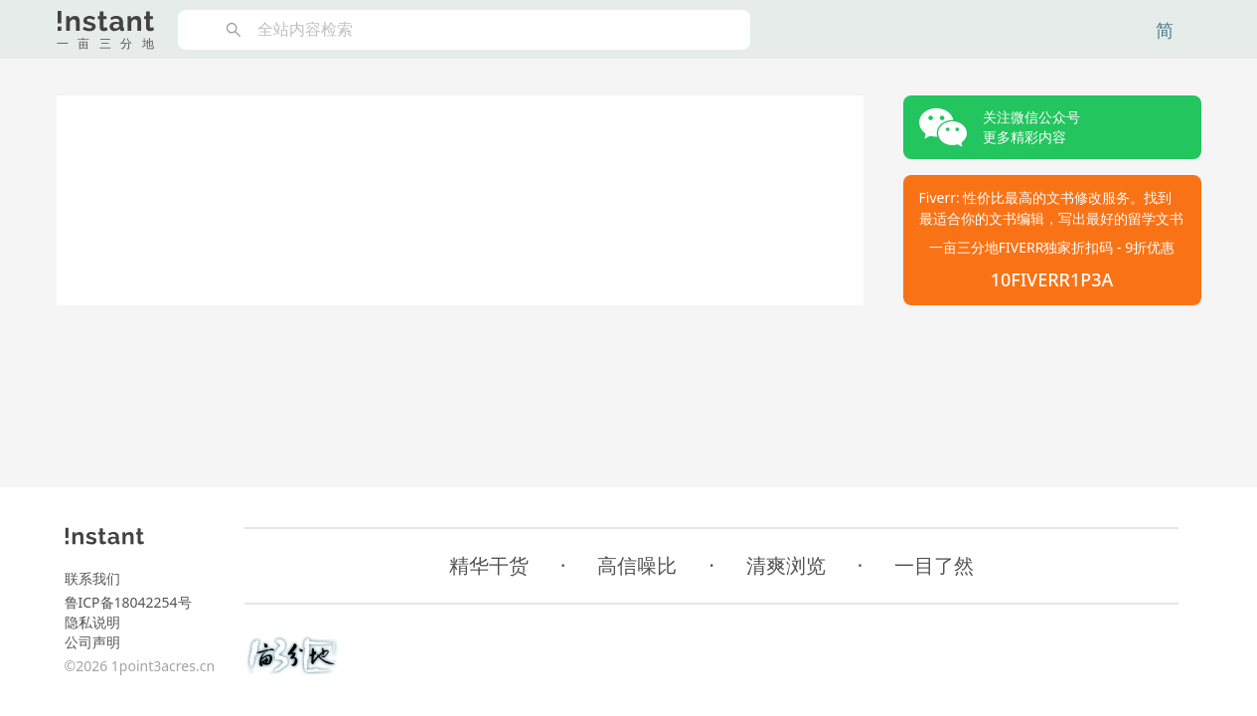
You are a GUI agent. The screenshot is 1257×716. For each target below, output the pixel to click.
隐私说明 (92, 622)
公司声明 (92, 641)
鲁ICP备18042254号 (128, 602)
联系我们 (92, 578)
